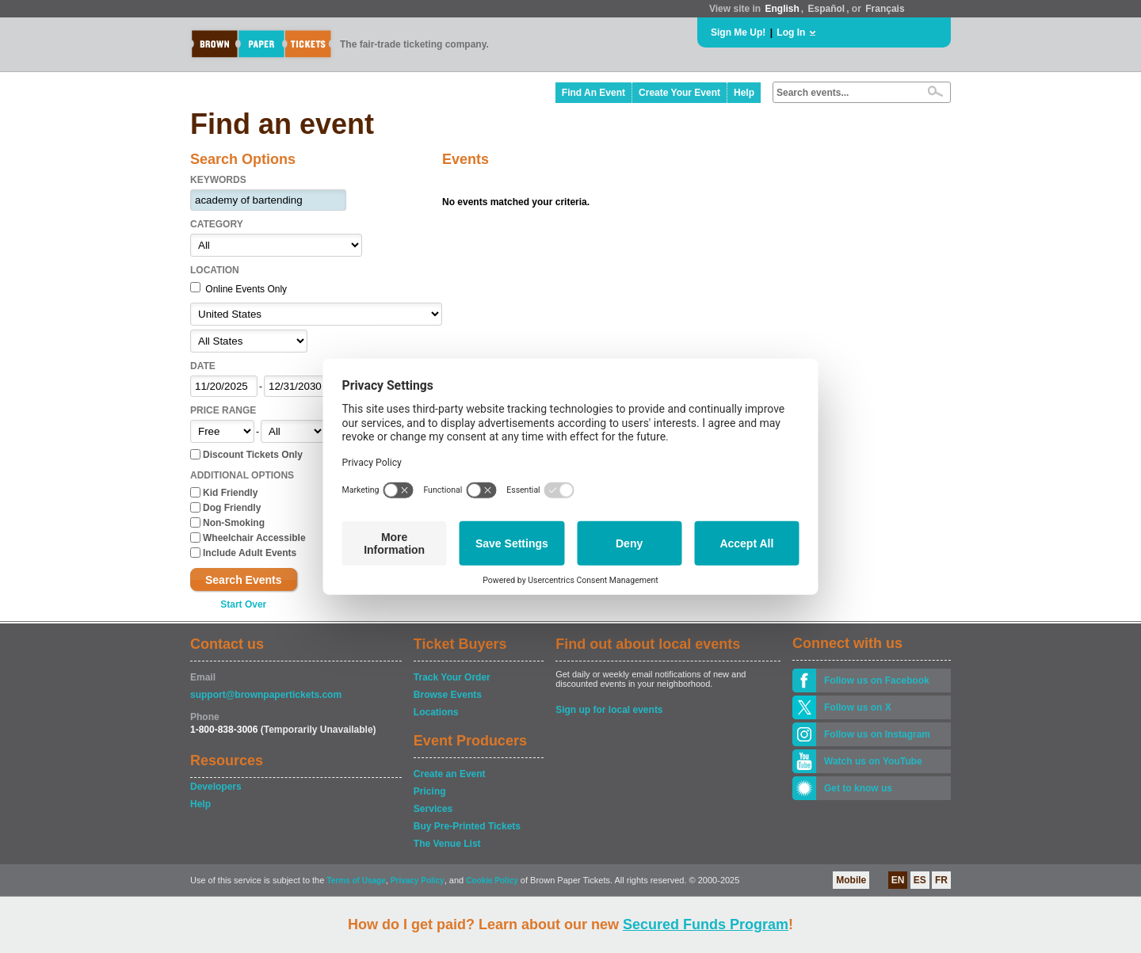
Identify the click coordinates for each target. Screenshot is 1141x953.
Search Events (243, 580)
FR (941, 880)
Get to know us (858, 788)
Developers (216, 786)
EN (898, 880)
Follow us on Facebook (876, 680)
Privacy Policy (418, 880)
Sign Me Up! (738, 32)
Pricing (430, 791)
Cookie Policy (492, 880)
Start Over (243, 604)
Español (826, 8)
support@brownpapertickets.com (266, 694)
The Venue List (447, 843)
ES (920, 880)
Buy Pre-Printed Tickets (467, 826)
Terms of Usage (355, 880)
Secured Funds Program (705, 924)
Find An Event (593, 92)
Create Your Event (679, 92)
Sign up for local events (608, 709)
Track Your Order (452, 677)
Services (433, 808)
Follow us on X (857, 707)
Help (744, 92)
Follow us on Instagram (877, 734)
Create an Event (450, 774)
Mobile (851, 880)
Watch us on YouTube (873, 761)
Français (884, 8)
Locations (436, 712)
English (782, 8)
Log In (791, 32)
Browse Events (448, 694)
